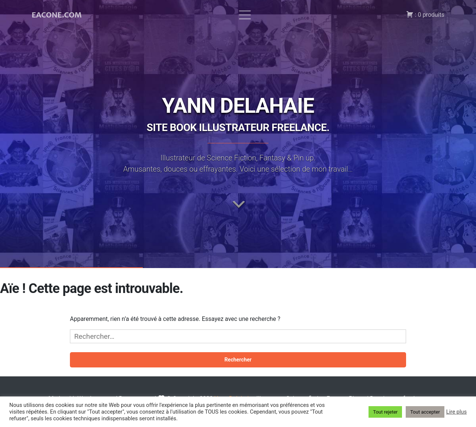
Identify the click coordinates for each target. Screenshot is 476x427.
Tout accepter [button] (425, 412)
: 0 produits (425, 14)
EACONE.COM (57, 14)
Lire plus (456, 411)
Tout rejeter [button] (385, 412)
